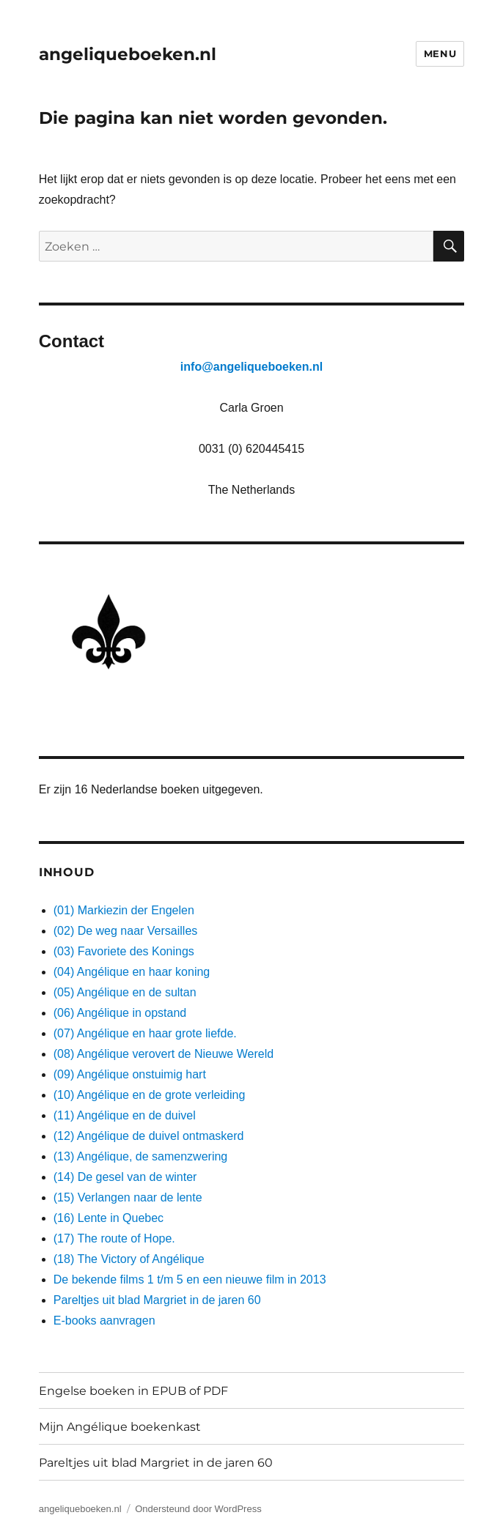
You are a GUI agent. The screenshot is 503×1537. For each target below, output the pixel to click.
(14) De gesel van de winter (125, 1177)
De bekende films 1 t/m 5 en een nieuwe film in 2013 (190, 1279)
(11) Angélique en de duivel (125, 1115)
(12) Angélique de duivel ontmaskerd (149, 1136)
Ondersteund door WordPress (198, 1508)
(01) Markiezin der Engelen (124, 910)
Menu (440, 53)
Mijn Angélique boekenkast (120, 1427)
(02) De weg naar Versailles (126, 931)
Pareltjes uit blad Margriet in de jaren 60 (157, 1300)
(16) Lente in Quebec (109, 1218)
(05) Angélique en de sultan (125, 992)
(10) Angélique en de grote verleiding (150, 1095)
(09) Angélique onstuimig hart (130, 1074)
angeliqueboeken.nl (127, 54)
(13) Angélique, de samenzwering (140, 1156)
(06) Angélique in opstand (120, 1013)
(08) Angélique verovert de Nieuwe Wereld (163, 1054)
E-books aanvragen (104, 1320)
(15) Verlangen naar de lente (128, 1197)
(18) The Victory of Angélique (129, 1259)
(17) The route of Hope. (114, 1238)
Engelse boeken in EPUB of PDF (133, 1391)
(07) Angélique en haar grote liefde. (145, 1033)
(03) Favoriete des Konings (124, 951)
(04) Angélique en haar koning (132, 972)
